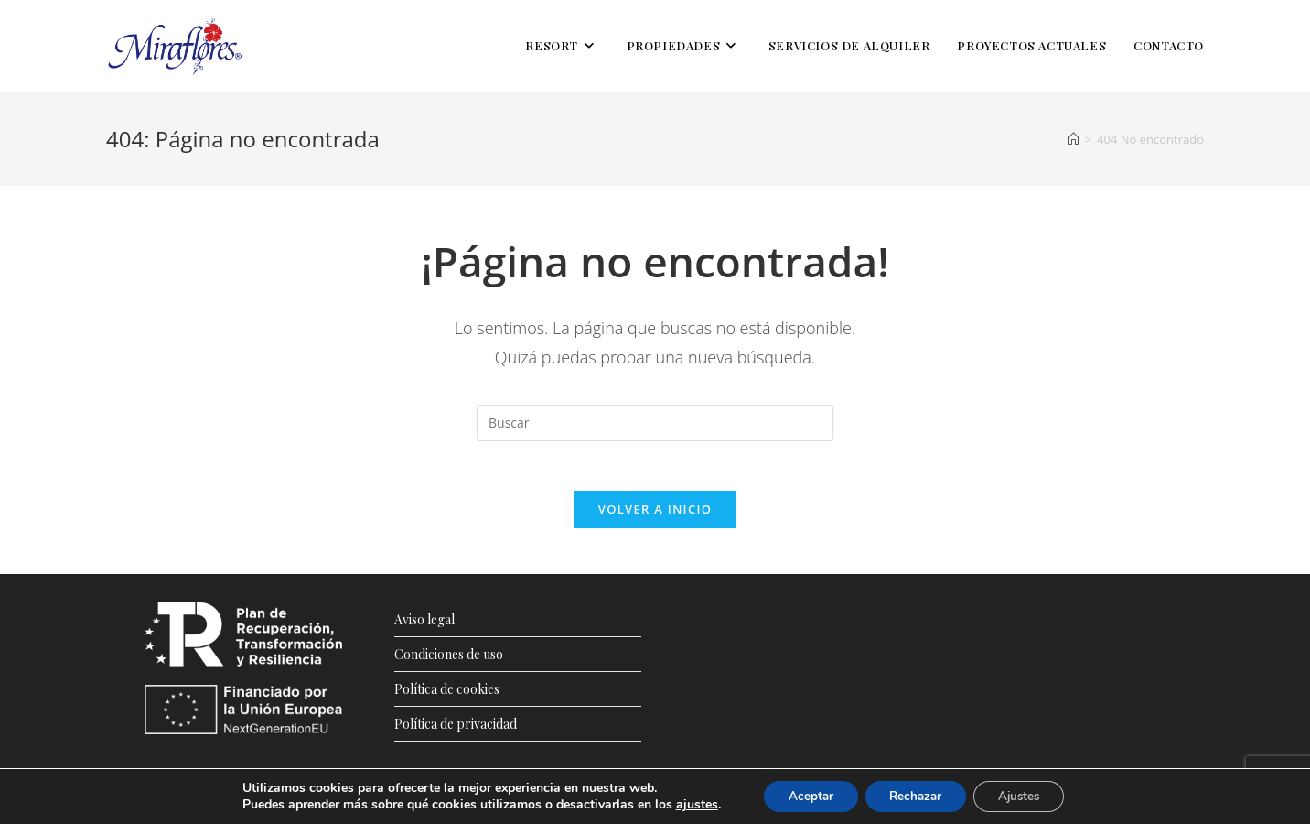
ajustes (685, 804)
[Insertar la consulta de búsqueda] (655, 423)
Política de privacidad (455, 729)
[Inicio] (1073, 139)
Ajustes (1026, 795)
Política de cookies (446, 694)
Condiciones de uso (448, 659)
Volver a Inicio (655, 514)
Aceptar (802, 795)
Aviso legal (424, 625)
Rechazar (914, 795)
